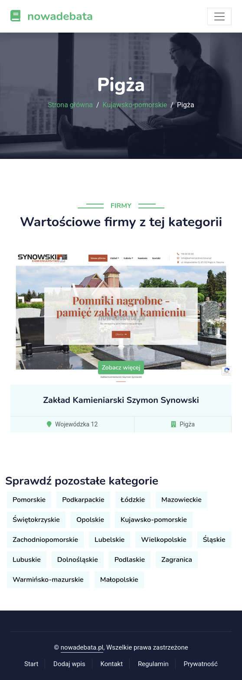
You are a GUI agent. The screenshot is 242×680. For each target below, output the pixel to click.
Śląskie (214, 540)
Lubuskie (27, 559)
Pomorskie (29, 500)
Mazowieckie (181, 500)
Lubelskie (109, 540)
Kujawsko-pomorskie (135, 105)
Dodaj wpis (69, 664)
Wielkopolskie (163, 540)
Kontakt (111, 664)
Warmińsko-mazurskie (48, 579)
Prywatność (201, 664)
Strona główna (70, 105)
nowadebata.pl (82, 647)
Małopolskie (119, 579)
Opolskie (90, 520)
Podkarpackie (83, 500)
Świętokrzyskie (36, 520)
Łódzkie (133, 500)
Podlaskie (129, 559)
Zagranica (176, 559)
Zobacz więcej (121, 367)
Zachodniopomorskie (45, 540)
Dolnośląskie (77, 559)
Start (31, 664)
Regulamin (153, 664)
